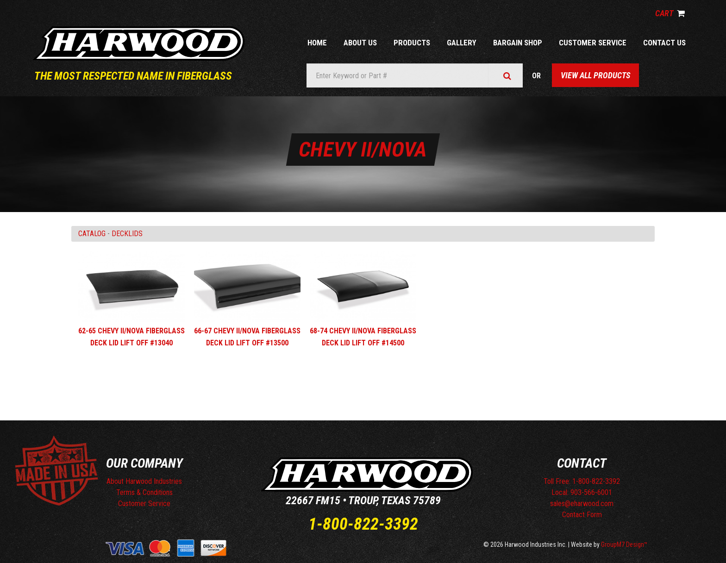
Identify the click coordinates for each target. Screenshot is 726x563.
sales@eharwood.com (581, 503)
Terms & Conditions (144, 492)
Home (317, 42)
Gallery (461, 42)
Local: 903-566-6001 (581, 492)
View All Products (595, 75)
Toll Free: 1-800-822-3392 (582, 481)
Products (412, 42)
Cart (670, 13)
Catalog (92, 233)
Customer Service (592, 42)
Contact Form (582, 514)
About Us (360, 42)
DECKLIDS (127, 233)
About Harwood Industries (144, 481)
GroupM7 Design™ (624, 544)
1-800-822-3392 (363, 524)
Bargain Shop (517, 42)
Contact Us (664, 42)
